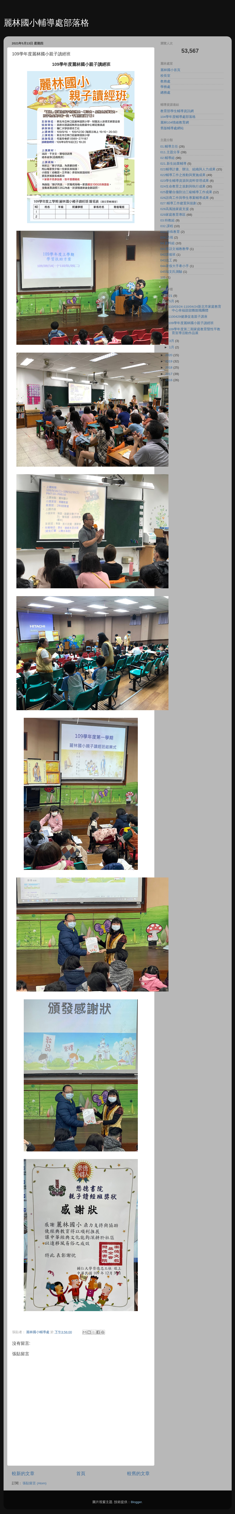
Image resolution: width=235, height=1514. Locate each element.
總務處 (165, 92)
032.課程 (166, 226)
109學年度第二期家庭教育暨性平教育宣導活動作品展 (194, 331)
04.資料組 (167, 243)
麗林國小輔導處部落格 (46, 23)
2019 (169, 361)
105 (163, 277)
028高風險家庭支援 (174, 209)
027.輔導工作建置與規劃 (178, 203)
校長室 (165, 75)
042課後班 (168, 254)
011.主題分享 (170, 152)
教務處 (165, 81)
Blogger (136, 1502)
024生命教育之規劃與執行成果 (183, 186)
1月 (172, 347)
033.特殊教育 (170, 232)
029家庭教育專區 (173, 214)
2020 (169, 355)
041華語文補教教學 (174, 249)
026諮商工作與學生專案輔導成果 (184, 198)
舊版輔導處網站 (172, 128)
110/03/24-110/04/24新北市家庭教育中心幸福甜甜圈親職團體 (194, 308)
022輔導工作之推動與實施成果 (183, 175)
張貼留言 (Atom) (34, 1483)
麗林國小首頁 (170, 70)
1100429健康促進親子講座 (187, 316)
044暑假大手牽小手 (174, 266)
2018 (169, 367)
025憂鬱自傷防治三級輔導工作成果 (186, 192)
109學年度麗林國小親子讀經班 (191, 323)
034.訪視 (166, 237)
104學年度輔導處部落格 (178, 117)
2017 (169, 374)
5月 (172, 301)
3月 (172, 341)
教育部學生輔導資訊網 (177, 111)
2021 (169, 295)
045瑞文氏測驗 (171, 271)
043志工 (166, 260)
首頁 (80, 1473)
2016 (169, 380)
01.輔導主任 (169, 146)
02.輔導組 (167, 158)
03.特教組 (167, 220)
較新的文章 (23, 1473)
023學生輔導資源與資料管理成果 (184, 180)
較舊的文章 (138, 1473)
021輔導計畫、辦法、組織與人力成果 (188, 169)
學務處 (165, 87)
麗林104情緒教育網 (174, 122)
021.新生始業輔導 (173, 163)
